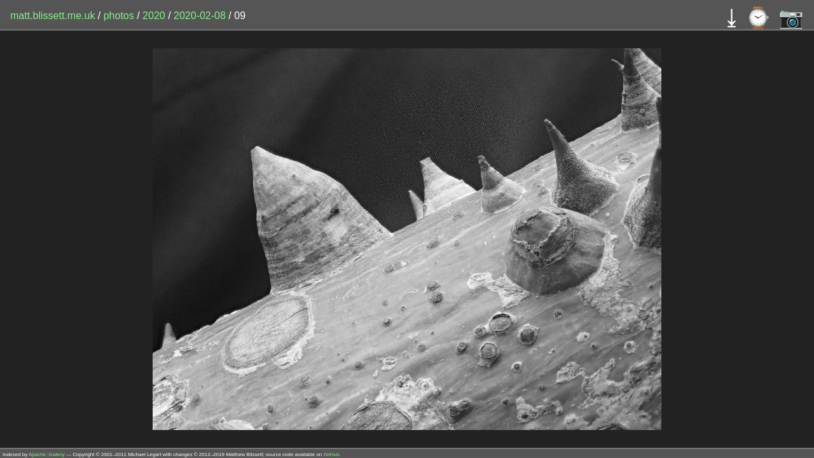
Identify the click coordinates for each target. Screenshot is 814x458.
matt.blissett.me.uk (52, 15)
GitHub (332, 454)
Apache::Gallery (47, 454)
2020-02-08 (200, 15)
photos (119, 15)
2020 (153, 15)
